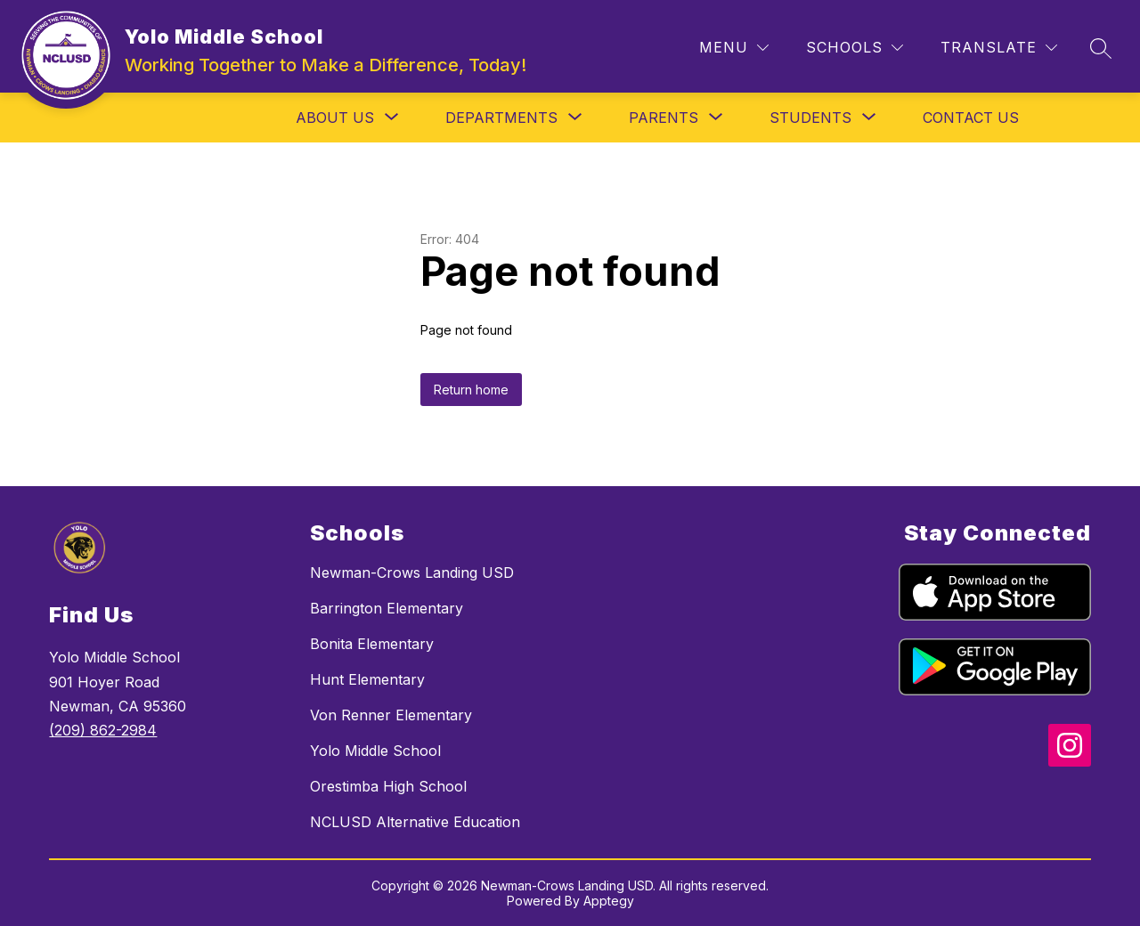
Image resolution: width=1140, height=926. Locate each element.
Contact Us (971, 117)
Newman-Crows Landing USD (412, 572)
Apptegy (608, 900)
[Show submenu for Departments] (501, 117)
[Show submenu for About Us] (335, 117)
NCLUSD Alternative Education (415, 822)
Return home (471, 389)
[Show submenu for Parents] (663, 117)
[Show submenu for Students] (810, 117)
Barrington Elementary (386, 608)
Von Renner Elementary (391, 715)
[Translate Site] (999, 48)
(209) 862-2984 (103, 730)
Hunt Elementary (367, 679)
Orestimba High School (388, 786)
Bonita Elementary (372, 644)
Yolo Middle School (375, 750)
